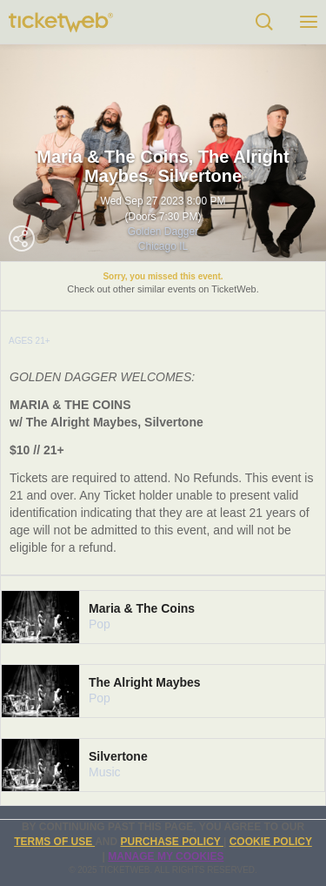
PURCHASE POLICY (171, 842)
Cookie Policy (271, 842)
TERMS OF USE (54, 842)
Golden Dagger (163, 231)
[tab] (163, 617)
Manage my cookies (165, 856)
